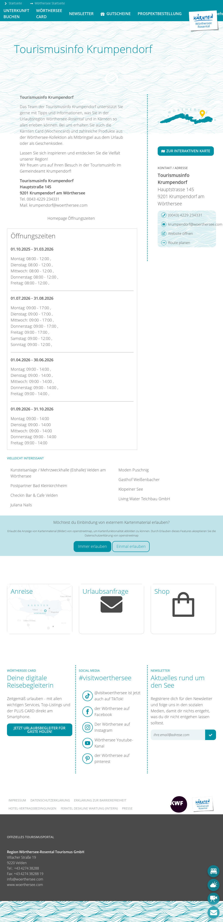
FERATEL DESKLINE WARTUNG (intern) (89, 808)
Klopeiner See (130, 489)
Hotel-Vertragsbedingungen (32, 808)
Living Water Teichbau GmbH (144, 498)
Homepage (57, 218)
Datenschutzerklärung (50, 800)
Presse (127, 808)
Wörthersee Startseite (47, 3)
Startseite (13, 3)
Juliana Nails (21, 504)
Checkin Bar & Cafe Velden (34, 495)
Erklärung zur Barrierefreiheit (100, 800)
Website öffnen (177, 233)
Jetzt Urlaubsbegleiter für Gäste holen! (39, 730)
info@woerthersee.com (25, 879)
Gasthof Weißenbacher (139, 479)
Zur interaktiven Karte (185, 151)
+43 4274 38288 (26, 868)
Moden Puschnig (133, 469)
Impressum (17, 800)
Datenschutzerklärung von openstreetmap (112, 535)
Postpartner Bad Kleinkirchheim (38, 485)
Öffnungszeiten (81, 218)
